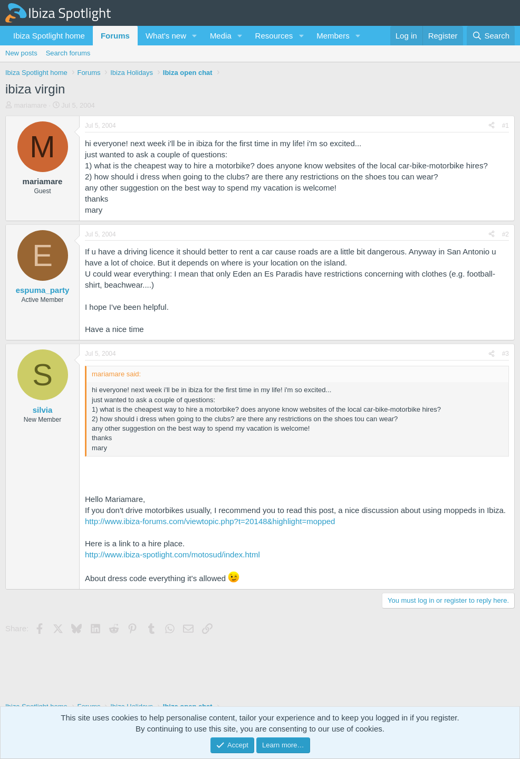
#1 (505, 125)
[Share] (491, 126)
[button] (194, 35)
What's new (166, 35)
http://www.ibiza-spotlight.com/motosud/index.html (172, 554)
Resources (274, 35)
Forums (115, 35)
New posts (21, 53)
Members (333, 35)
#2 (505, 234)
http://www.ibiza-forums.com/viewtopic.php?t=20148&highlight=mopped (210, 521)
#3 (505, 353)
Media (221, 35)
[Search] (491, 35)
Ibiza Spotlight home (49, 35)
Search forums (68, 53)
